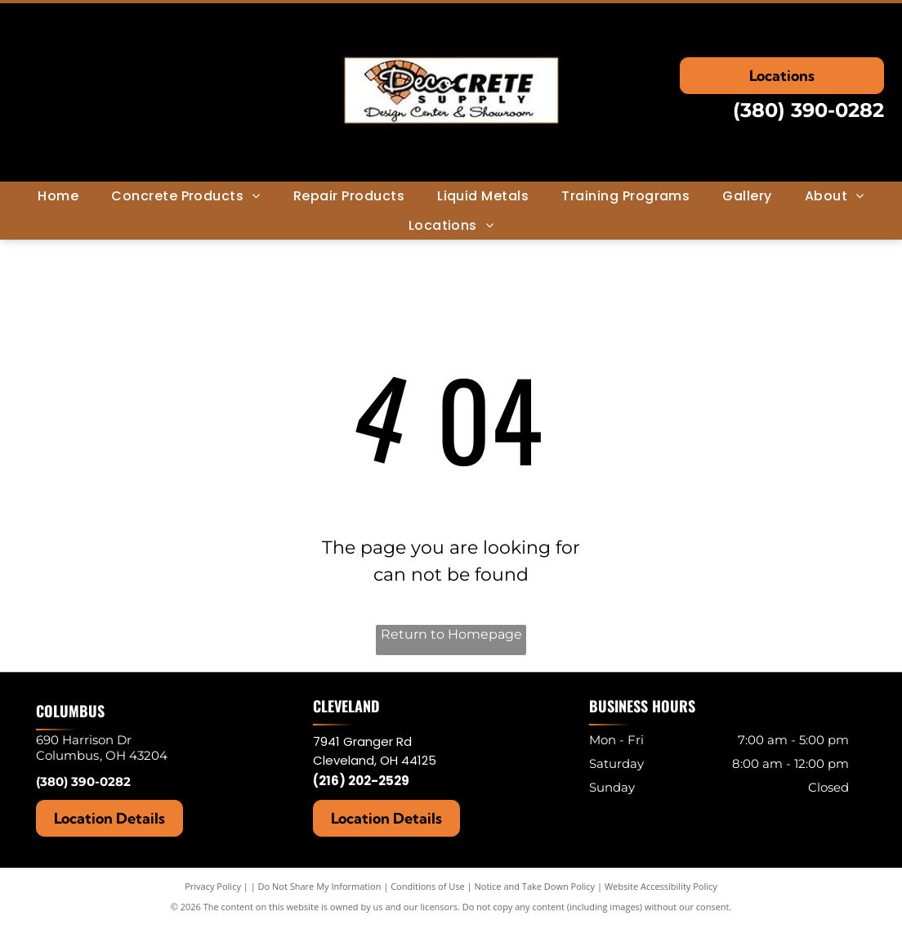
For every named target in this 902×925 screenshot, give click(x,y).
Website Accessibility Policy (661, 886)
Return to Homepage (451, 634)
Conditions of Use (428, 886)
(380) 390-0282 (808, 110)
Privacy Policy (213, 886)
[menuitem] (58, 196)
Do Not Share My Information (320, 886)
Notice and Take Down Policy (535, 886)
